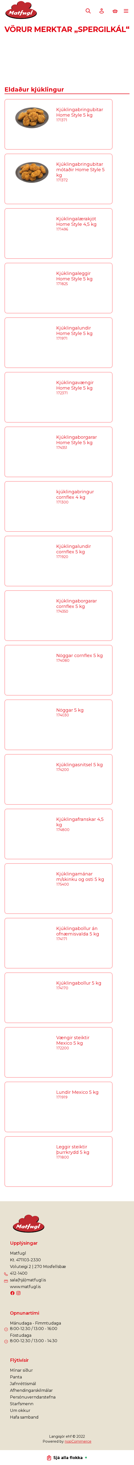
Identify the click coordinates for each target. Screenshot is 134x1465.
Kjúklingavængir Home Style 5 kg (75, 385)
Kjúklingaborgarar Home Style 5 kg (76, 439)
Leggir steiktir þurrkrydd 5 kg (72, 1149)
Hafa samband (24, 1417)
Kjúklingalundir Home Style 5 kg (74, 330)
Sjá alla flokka (67, 1458)
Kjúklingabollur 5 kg (78, 983)
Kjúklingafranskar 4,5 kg (80, 822)
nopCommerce (78, 1441)
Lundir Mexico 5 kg (77, 1092)
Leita (88, 10)
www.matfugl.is (25, 1286)
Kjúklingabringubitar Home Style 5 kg (79, 112)
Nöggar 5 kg (70, 710)
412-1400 (18, 1273)
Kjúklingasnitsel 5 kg (79, 764)
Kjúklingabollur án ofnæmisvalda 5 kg (77, 931)
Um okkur (20, 1410)
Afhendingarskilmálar (31, 1390)
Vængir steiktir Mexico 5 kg (72, 1040)
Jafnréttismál (23, 1383)
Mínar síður (21, 1370)
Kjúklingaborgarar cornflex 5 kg (76, 603)
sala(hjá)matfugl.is (28, 1280)
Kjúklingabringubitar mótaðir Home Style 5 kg (80, 170)
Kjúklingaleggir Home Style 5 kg (74, 276)
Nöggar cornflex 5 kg (79, 655)
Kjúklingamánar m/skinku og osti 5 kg (80, 876)
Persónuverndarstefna (33, 1397)
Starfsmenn (21, 1403)
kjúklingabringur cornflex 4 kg (75, 494)
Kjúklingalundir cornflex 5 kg (73, 549)
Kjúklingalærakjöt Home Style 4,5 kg (76, 221)
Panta (16, 1377)
